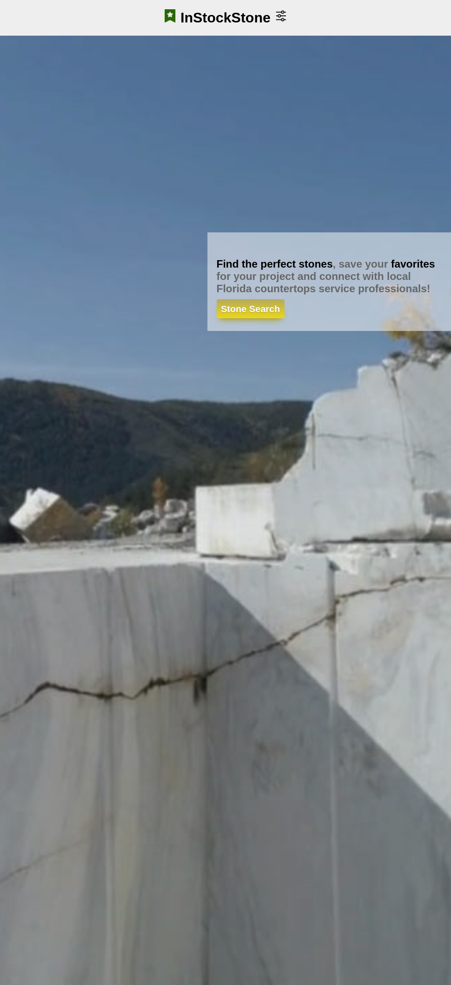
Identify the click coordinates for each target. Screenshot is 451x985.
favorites (413, 264)
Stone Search (250, 309)
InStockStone (225, 18)
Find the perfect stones (275, 264)
